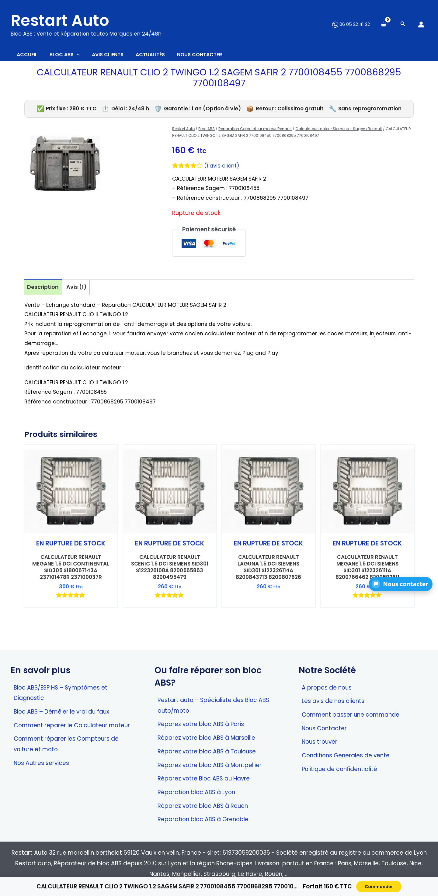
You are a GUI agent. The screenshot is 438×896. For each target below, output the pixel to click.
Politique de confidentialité (339, 769)
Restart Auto (60, 20)
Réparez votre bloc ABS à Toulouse (207, 751)
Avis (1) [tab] (78, 290)
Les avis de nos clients (333, 701)
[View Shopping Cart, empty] (383, 24)
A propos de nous (327, 687)
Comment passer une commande (350, 715)
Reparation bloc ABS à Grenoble (203, 819)
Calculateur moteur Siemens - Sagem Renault (338, 131)
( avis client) (223, 168)
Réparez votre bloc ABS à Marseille (206, 738)
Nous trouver (319, 742)
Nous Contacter (324, 728)
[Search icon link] (403, 24)
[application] (86, 56)
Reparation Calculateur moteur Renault (255, 131)
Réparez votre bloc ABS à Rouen (203, 806)
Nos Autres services (41, 763)
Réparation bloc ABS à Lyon (196, 792)
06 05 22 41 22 (351, 24)
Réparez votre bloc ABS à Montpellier (210, 765)
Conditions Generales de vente (346, 755)
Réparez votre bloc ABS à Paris (201, 724)
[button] (401, 584)
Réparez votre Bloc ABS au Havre (204, 778)
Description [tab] (43, 290)
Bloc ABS (206, 131)
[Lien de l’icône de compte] (421, 24)
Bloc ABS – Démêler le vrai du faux (61, 711)
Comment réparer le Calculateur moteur (72, 725)
